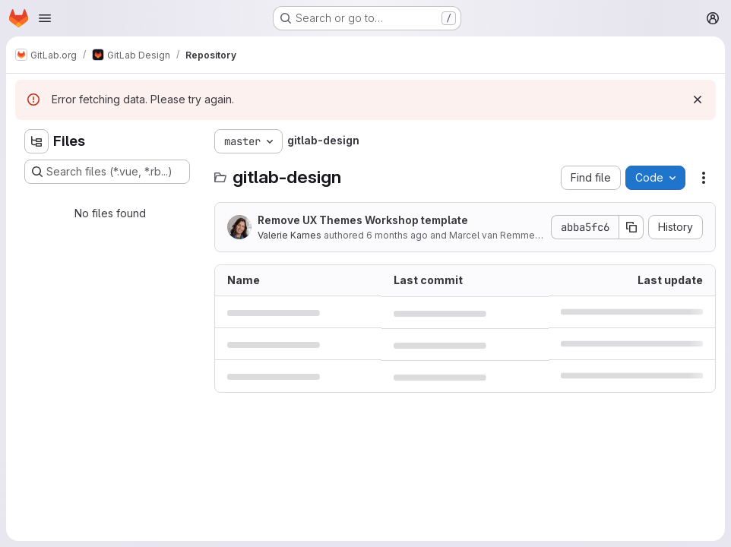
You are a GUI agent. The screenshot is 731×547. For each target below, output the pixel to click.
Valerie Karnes (289, 235)
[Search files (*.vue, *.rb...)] (107, 172)
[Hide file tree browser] (36, 141)
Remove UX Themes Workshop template (363, 219)
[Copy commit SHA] (631, 227)
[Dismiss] (697, 99)
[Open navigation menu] (45, 18)
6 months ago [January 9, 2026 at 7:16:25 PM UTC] (397, 235)
